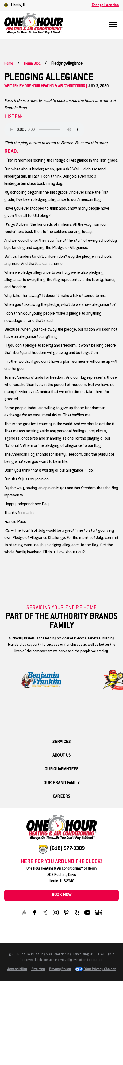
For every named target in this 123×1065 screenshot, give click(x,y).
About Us (61, 756)
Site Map (38, 969)
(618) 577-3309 (67, 848)
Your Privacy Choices (95, 969)
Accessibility (17, 969)
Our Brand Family (61, 783)
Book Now (62, 895)
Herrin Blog (32, 64)
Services (61, 742)
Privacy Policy (60, 969)
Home (8, 64)
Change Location (105, 5)
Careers (61, 797)
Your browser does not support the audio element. (44, 129)
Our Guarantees (61, 769)
